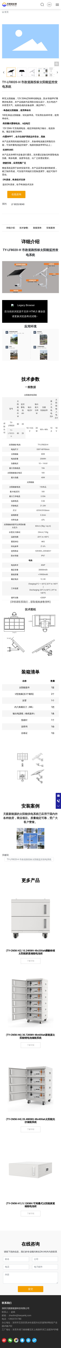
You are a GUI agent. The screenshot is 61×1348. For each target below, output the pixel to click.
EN (49, 5)
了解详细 (30, 961)
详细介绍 (10, 228)
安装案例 (50, 228)
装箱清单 (37, 228)
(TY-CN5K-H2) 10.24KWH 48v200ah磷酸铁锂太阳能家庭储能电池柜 (30, 952)
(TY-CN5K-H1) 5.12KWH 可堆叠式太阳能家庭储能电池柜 (30, 1205)
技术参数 (24, 228)
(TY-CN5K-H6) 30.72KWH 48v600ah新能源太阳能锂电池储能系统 (30, 1036)
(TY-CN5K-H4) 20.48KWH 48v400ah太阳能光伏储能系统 (30, 1121)
